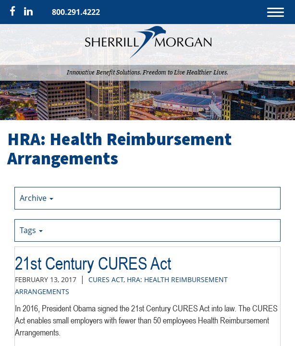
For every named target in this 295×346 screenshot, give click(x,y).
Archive (36, 198)
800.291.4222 (76, 12)
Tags (31, 230)
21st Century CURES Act (93, 263)
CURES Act (105, 279)
